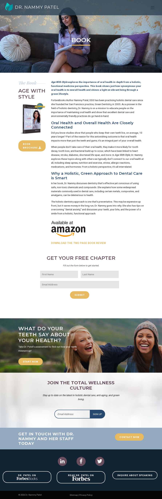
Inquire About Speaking (135, 475)
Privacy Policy (85, 495)
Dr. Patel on (27, 477)
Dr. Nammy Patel (32, 7)
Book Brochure (30, 148)
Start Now (30, 361)
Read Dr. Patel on (81, 477)
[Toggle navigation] (153, 8)
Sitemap (74, 495)
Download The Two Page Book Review (79, 243)
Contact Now (129, 436)
